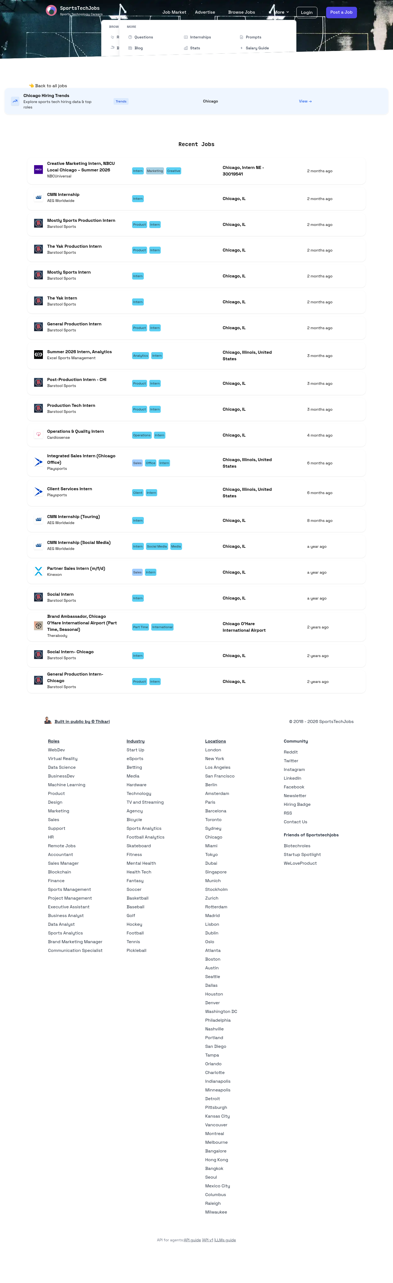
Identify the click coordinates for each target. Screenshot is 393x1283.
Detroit (212, 1124)
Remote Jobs (141, 127)
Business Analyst (66, 941)
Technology (139, 819)
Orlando (213, 1089)
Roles (53, 767)
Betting (134, 793)
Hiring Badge (297, 830)
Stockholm (216, 915)
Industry (136, 767)
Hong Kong (216, 1185)
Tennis (133, 967)
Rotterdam (216, 932)
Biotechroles (297, 871)
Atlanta (213, 976)
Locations (174, 127)
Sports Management (69, 915)
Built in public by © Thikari (82, 747)
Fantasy (135, 906)
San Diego (215, 1072)
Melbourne (216, 1168)
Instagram (294, 795)
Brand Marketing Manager (75, 967)
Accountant (60, 880)
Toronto (213, 845)
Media (133, 801)
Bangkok (214, 1194)
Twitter (291, 786)
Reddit (291, 777)
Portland (214, 1063)
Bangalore (216, 1176)
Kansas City (217, 1142)
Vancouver (216, 1150)
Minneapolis (218, 1115)
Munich (213, 906)
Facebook (294, 812)
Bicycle (134, 845)
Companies (204, 127)
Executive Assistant (69, 932)
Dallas (211, 1011)
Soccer (134, 915)
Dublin (211, 958)
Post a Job (342, 12)
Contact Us (295, 847)
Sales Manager (63, 889)
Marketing (58, 836)
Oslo (209, 967)
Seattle (212, 1002)
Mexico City (217, 1211)
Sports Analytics (65, 958)
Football (135, 958)
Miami (211, 871)
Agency (135, 836)
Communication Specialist (75, 976)
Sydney (213, 854)
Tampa (212, 1081)
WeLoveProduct (300, 889)
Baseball (135, 932)
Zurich (211, 924)
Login (307, 12)
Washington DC (221, 1037)
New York (214, 784)
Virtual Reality (63, 784)
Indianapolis (218, 1107)
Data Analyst (61, 950)
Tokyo (211, 880)
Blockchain (59, 897)
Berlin (211, 810)
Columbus (215, 1220)
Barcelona (215, 836)
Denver (212, 1028)
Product (56, 819)
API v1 (208, 1265)
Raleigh (213, 1229)
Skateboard (139, 871)
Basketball (137, 924)
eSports (135, 784)
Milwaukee (216, 1237)
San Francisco (220, 801)
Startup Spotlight (302, 880)
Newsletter (295, 821)
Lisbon (212, 950)
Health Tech (139, 897)
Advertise (205, 12)
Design (55, 828)
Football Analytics (146, 863)
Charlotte (215, 1098)
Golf (131, 941)
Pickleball (136, 976)
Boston (212, 985)
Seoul (211, 1203)
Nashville (214, 1054)
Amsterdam (217, 819)
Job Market (174, 12)
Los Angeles (217, 793)
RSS (288, 839)
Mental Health (141, 889)
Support (57, 854)
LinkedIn (292, 804)
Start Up (135, 775)
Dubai (211, 889)
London (213, 775)
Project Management (70, 924)
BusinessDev (61, 801)
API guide (192, 1265)
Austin (212, 993)
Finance (56, 906)
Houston (214, 1019)
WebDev (56, 775)
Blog (259, 127)
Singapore (216, 897)
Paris (210, 828)
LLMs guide (225, 1265)
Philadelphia (218, 1046)
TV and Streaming (145, 828)
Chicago (213, 863)
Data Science (62, 793)
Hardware (137, 810)
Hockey (134, 950)
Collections (235, 127)
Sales (53, 845)
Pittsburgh (216, 1133)
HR (51, 863)
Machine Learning (66, 810)
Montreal (214, 1159)
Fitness (134, 880)
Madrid (212, 941)
